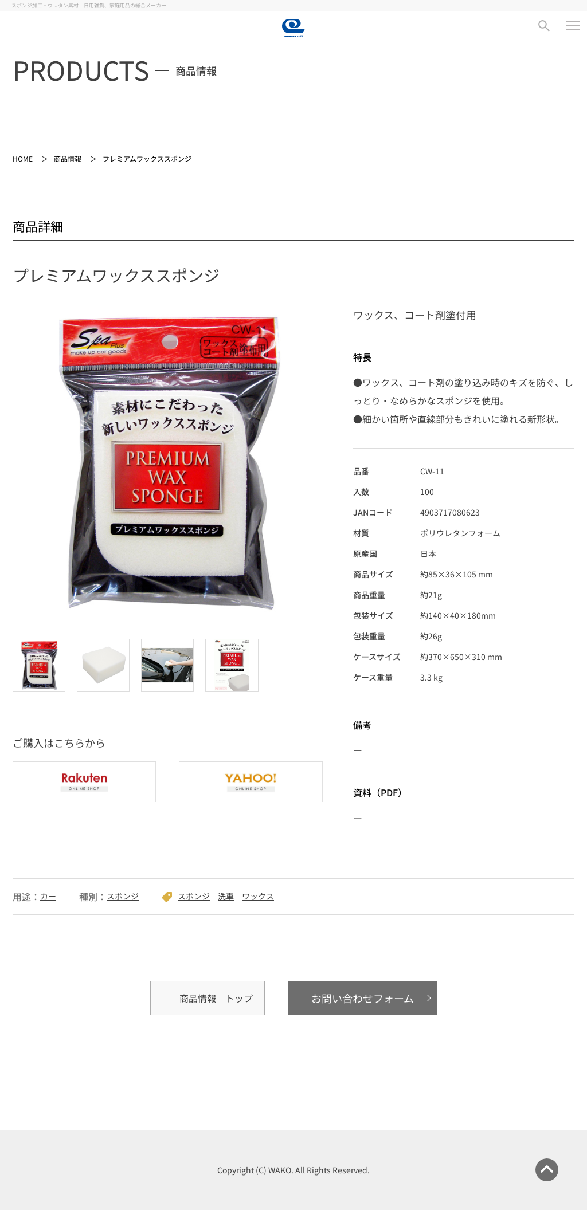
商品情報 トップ (216, 998)
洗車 (226, 896)
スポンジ (123, 896)
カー (48, 896)
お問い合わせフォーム (362, 998)
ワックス (258, 896)
